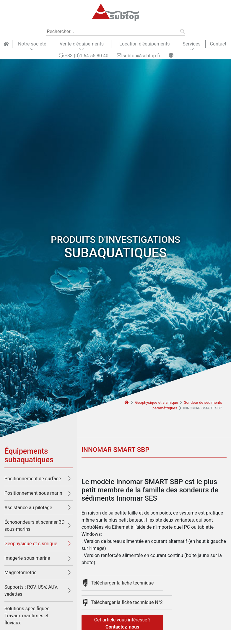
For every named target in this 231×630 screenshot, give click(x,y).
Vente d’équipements (82, 44)
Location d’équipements (144, 44)
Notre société (32, 44)
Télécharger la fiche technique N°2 (127, 602)
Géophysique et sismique (156, 402)
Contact (218, 44)
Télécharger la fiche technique (122, 583)
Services (191, 44)
